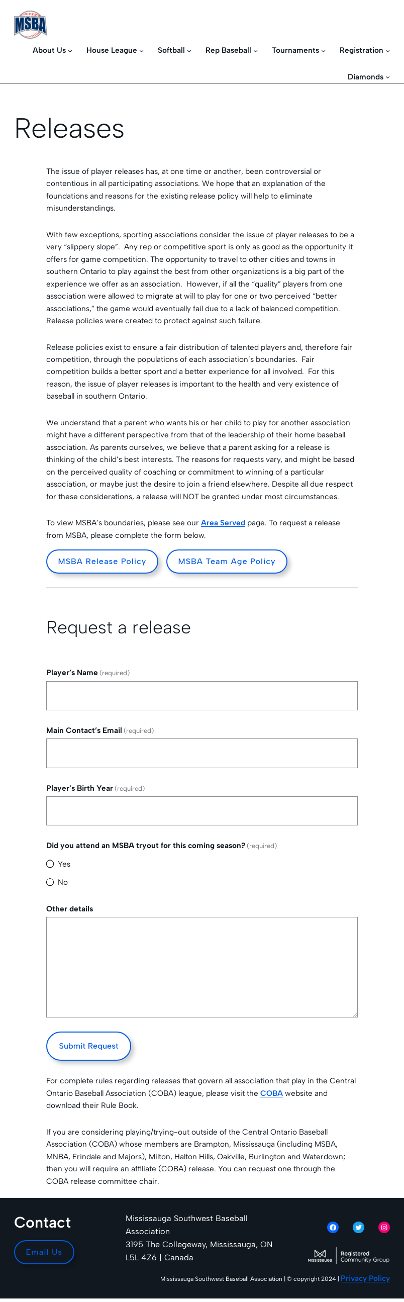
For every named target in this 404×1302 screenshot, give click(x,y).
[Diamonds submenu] (387, 76)
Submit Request (89, 1046)
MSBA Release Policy (102, 561)
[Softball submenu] (189, 50)
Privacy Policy (365, 1278)
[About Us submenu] (70, 50)
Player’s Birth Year (95, 788)
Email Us (44, 1252)
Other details (69, 908)
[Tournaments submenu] (323, 50)
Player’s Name (88, 672)
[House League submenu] (141, 50)
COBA (271, 1093)
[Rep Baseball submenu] (255, 50)
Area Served (223, 522)
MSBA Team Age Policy (226, 561)
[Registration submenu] (387, 50)
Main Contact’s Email (100, 730)
